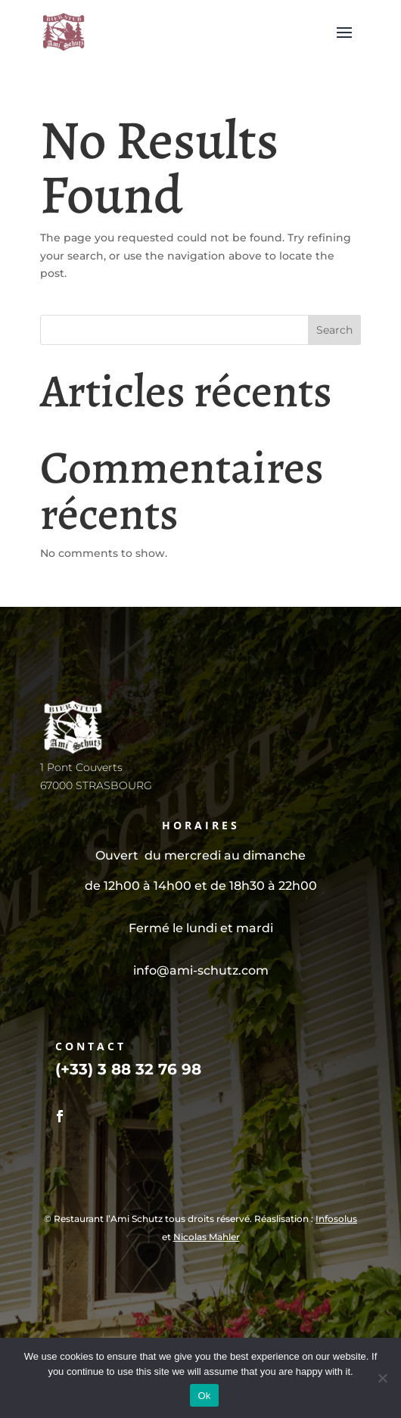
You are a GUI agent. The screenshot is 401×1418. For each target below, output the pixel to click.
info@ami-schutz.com (201, 970)
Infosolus (336, 1218)
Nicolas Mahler (206, 1236)
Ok (203, 1395)
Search (334, 330)
